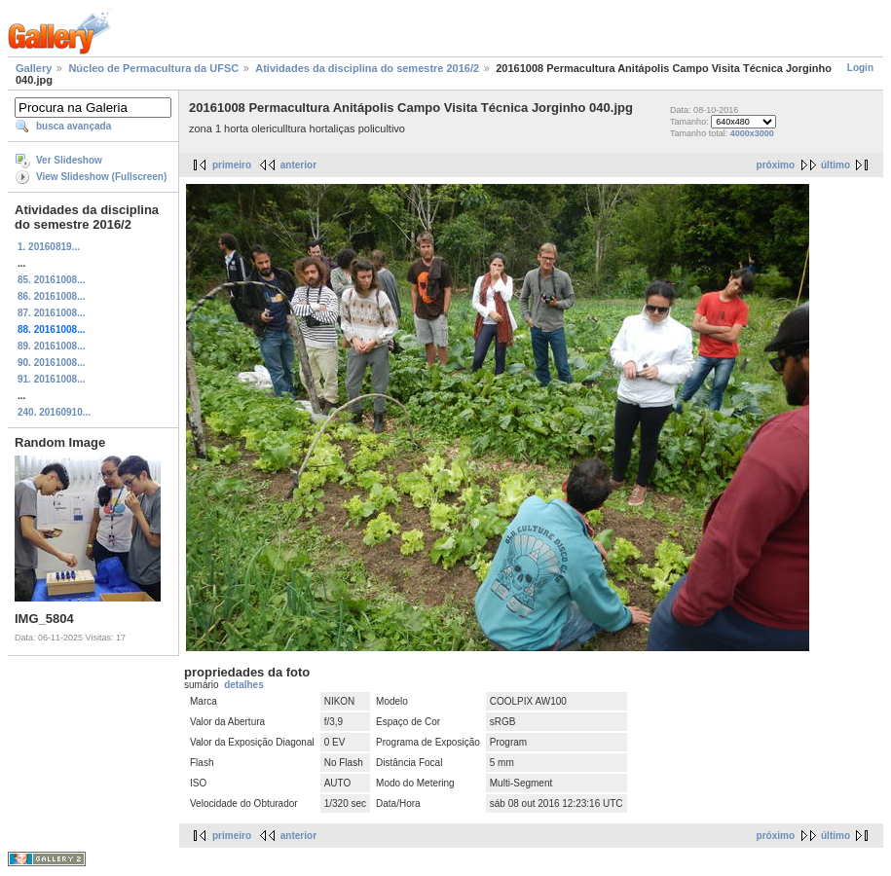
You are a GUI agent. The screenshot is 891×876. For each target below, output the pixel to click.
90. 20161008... (52, 362)
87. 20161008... (52, 313)
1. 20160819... (49, 246)
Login (860, 67)
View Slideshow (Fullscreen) (101, 176)
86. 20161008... (52, 296)
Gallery (34, 68)
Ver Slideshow (69, 160)
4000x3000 (752, 133)
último (835, 165)
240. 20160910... (54, 412)
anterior (298, 165)
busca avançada (73, 126)
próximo (776, 165)
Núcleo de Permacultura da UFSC (153, 68)
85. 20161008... (52, 279)
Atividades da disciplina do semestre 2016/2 (367, 68)
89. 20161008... (52, 346)
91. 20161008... (52, 379)
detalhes (244, 684)
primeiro (231, 165)
